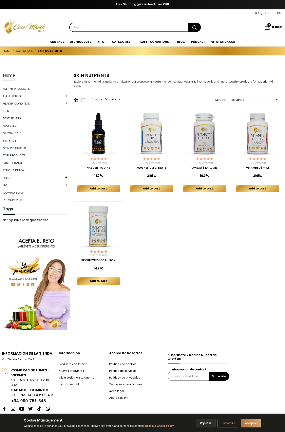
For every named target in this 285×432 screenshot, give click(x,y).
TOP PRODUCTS (14, 155)
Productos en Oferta (73, 364)
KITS (6, 111)
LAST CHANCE (13, 163)
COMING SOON (13, 192)
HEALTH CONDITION (16, 103)
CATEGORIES (12, 96)
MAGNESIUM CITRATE (151, 168)
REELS (6, 178)
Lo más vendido (70, 384)
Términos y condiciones (125, 384)
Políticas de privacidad (124, 378)
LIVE (5, 185)
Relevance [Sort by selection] (254, 99)
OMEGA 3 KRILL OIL (204, 168)
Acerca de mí (118, 398)
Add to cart (98, 188)
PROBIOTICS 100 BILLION (98, 260)
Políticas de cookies (122, 364)
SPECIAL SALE (12, 133)
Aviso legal (116, 391)
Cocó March (98, 163)
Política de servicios (122, 371)
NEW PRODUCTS (14, 148)
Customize (228, 423)
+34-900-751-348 (28, 400)
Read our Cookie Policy (159, 425)
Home (9, 75)
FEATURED (10, 126)
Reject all (205, 423)
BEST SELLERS (12, 118)
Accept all (251, 423)
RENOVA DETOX (14, 170)
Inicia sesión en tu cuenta (76, 378)
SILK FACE (9, 140)
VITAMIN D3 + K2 (257, 168)
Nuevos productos (71, 371)
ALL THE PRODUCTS (16, 89)
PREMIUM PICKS (13, 200)
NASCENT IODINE (98, 168)
